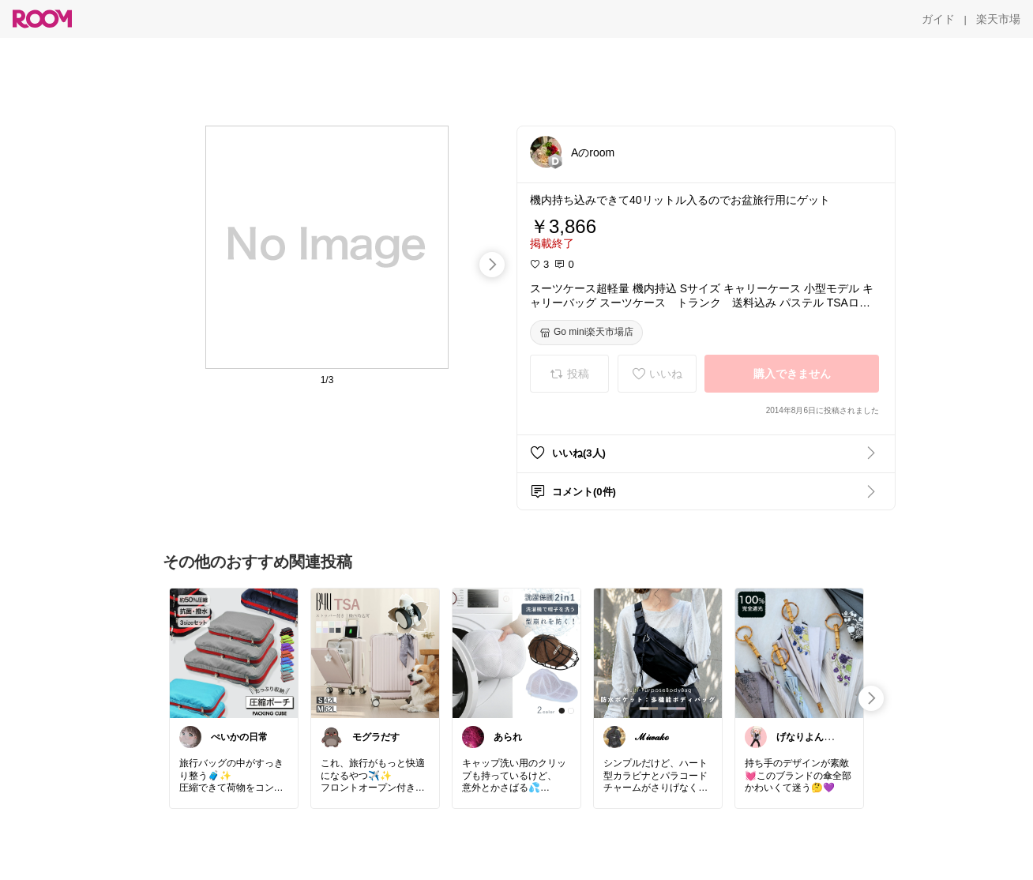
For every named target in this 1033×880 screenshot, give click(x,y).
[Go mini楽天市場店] (586, 332)
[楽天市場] (998, 19)
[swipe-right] (492, 264)
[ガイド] (938, 19)
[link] (234, 652)
